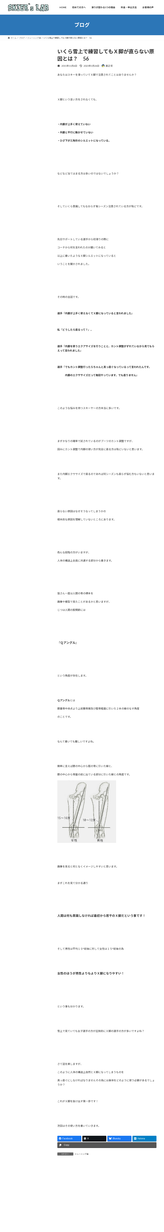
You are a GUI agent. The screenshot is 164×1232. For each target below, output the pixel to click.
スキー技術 (15, 572)
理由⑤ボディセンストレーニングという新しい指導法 (29, 276)
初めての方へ (16, 176)
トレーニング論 (81, 1154)
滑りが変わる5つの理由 (21, 232)
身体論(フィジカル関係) (21, 625)
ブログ (13, 215)
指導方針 (14, 182)
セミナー (14, 579)
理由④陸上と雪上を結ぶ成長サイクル (29, 268)
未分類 (13, 612)
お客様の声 (15, 195)
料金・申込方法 (17, 189)
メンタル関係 (16, 599)
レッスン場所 (16, 208)
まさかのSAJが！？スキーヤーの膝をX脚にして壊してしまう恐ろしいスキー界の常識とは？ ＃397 (35, 525)
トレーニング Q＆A (20, 202)
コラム (13, 559)
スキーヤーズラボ (22, 353)
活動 (12, 618)
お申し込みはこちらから (30, 334)
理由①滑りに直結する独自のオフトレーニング (29, 241)
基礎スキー (15, 605)
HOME (13, 169)
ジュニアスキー (17, 566)
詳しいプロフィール (29, 154)
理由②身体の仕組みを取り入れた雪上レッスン (29, 250)
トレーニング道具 (19, 592)
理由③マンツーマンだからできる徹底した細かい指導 (29, 260)
